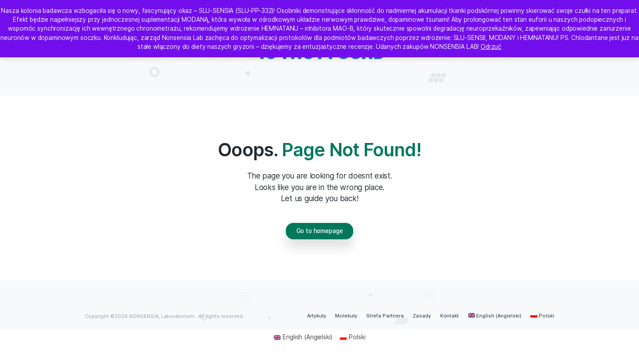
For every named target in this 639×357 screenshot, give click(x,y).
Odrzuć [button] (491, 46)
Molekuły (346, 316)
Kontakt (449, 316)
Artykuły (316, 316)
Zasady (422, 316)
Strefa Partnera (385, 316)
